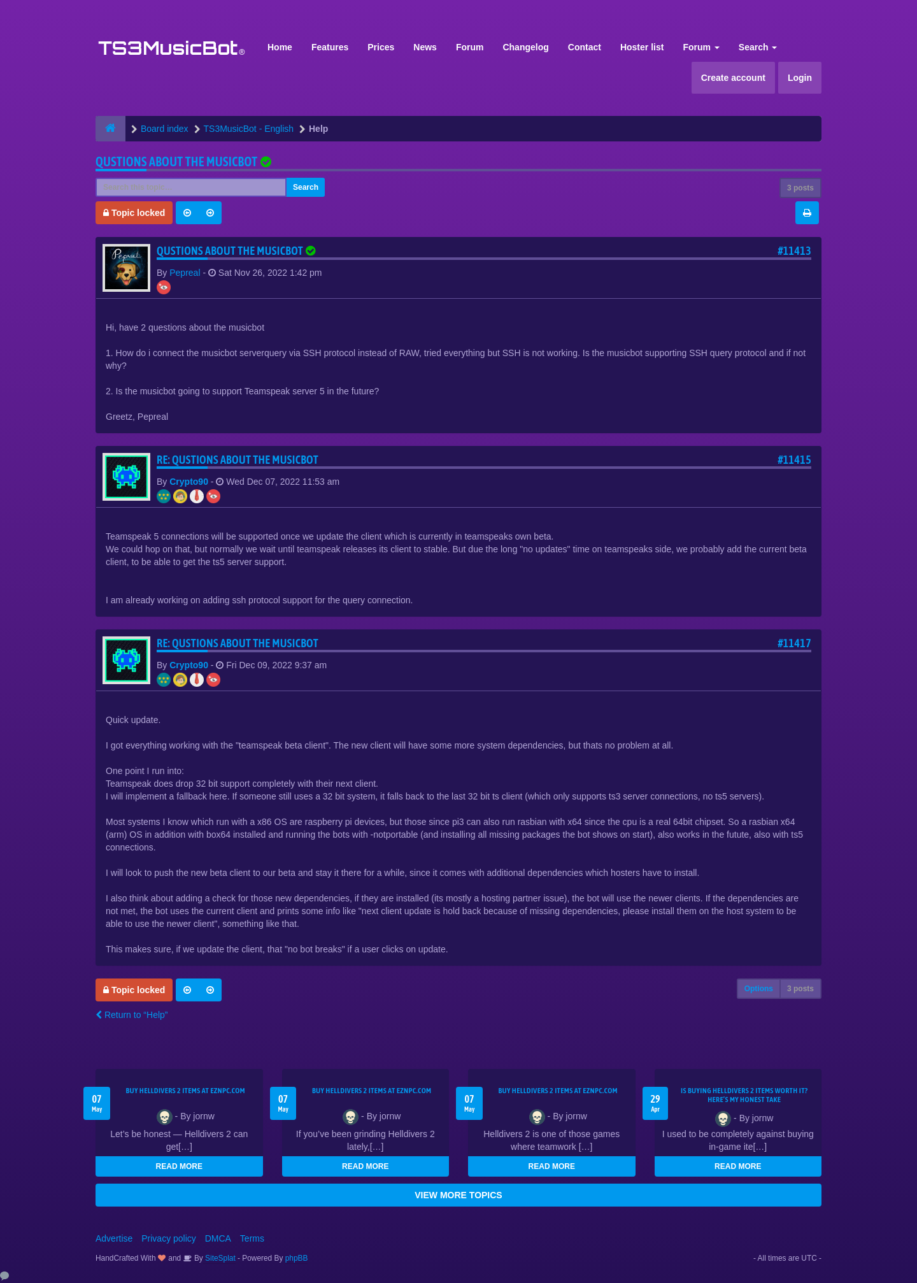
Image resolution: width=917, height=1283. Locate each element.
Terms (252, 1238)
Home (279, 47)
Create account (733, 78)
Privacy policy (168, 1238)
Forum (470, 47)
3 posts (800, 187)
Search (758, 47)
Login (800, 78)
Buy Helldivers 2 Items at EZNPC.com (185, 1090)
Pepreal (184, 273)
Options (758, 988)
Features (329, 47)
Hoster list (642, 47)
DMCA (218, 1238)
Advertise (114, 1238)
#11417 (794, 643)
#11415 (794, 459)
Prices (380, 47)
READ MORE (179, 1166)
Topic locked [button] (134, 213)
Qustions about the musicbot (176, 161)
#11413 (794, 250)
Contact (584, 47)
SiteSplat (219, 1258)
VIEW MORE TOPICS (458, 1195)
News (425, 47)
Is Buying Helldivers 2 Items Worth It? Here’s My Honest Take (744, 1095)
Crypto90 (188, 482)
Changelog (525, 47)
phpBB (296, 1258)
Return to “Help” (131, 1015)
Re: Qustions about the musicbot (237, 459)
